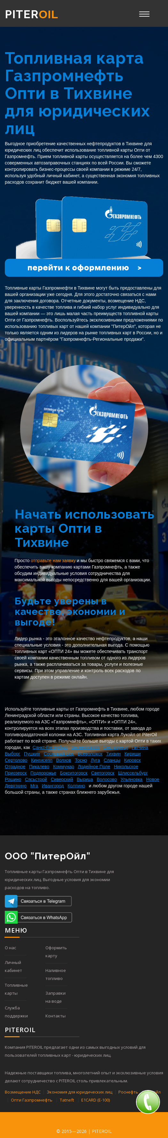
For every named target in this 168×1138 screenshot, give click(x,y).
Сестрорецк (115, 747)
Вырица (85, 779)
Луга (95, 760)
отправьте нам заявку (53, 560)
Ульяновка (131, 779)
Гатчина (140, 747)
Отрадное (15, 766)
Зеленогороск (85, 747)
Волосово (107, 779)
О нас (10, 948)
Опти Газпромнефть (31, 1100)
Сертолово (16, 760)
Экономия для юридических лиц (79, 1092)
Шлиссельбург (133, 773)
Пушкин (32, 753)
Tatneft (67, 1100)
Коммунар (63, 766)
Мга (34, 785)
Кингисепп (41, 760)
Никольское (126, 766)
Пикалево (39, 766)
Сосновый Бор (59, 753)
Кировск (132, 760)
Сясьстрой (36, 779)
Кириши (132, 753)
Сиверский (62, 779)
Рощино (13, 779)
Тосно (81, 760)
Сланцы (112, 760)
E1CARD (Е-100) (95, 1100)
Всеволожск (90, 753)
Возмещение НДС (23, 1092)
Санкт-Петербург (50, 747)
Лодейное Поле (94, 766)
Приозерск (16, 773)
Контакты (55, 1016)
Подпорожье (43, 773)
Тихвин (113, 753)
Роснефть (128, 1092)
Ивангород (53, 785)
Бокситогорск (74, 773)
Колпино (76, 785)
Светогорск (102, 773)
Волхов (63, 760)
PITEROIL (102, 1131)
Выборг (12, 753)
